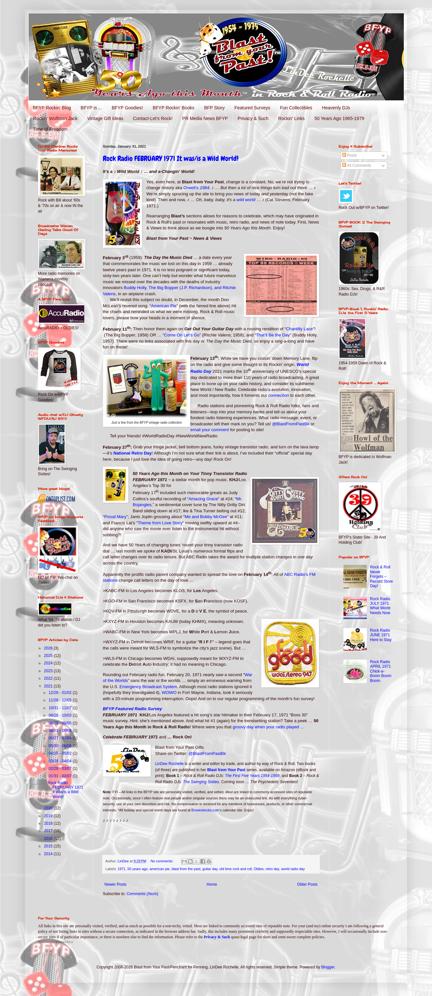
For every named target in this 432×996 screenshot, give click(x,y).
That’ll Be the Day (273, 335)
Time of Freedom (50, 129)
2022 (49, 678)
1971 (122, 869)
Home (212, 884)
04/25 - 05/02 (61, 753)
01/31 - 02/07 (61, 776)
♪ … (216, 187)
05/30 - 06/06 (61, 746)
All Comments (356, 165)
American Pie (163, 305)
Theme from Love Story (160, 522)
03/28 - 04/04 (61, 761)
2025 (49, 655)
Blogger (328, 967)
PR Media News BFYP (205, 118)
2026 (49, 648)
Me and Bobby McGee (206, 516)
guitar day (210, 869)
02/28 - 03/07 (61, 768)
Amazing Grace (203, 498)
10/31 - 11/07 (61, 708)
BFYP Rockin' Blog (52, 107)
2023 (49, 671)
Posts (349, 155)
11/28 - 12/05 (61, 700)
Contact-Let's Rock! (153, 118)
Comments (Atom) (142, 894)
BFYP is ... (91, 107)
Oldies (259, 869)
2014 (49, 854)
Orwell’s (197, 187)
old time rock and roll (236, 869)
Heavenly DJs (336, 107)
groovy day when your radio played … (268, 726)
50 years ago (137, 869)
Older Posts (307, 884)
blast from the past (186, 869)
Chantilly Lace (299, 329)
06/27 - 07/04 (61, 738)
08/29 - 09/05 (61, 723)
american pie (160, 869)
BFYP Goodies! (127, 107)
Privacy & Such (253, 118)
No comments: (162, 861)
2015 (49, 846)
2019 (49, 816)
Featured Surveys (252, 107)
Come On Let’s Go (181, 335)
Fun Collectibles (296, 107)
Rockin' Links (291, 118)
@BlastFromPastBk (290, 423)
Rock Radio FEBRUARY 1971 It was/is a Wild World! (170, 158)
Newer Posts (115, 884)
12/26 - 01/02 (61, 692)
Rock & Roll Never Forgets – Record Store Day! (381, 576)
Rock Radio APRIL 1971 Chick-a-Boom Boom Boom (380, 671)
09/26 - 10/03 (61, 715)
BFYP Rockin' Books (173, 107)
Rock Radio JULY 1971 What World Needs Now (380, 606)
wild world (245, 199)
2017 (49, 831)
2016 (49, 838)
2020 (49, 808)
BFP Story (214, 107)
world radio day (293, 869)
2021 (49, 686)
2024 (49, 663)
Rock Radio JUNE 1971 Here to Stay (381, 635)
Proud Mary (115, 516)
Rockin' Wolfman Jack (55, 118)
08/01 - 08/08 (61, 730)
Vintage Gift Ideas (105, 118)
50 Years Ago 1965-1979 (339, 118)
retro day (272, 869)
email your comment (209, 429)
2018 (49, 823)
